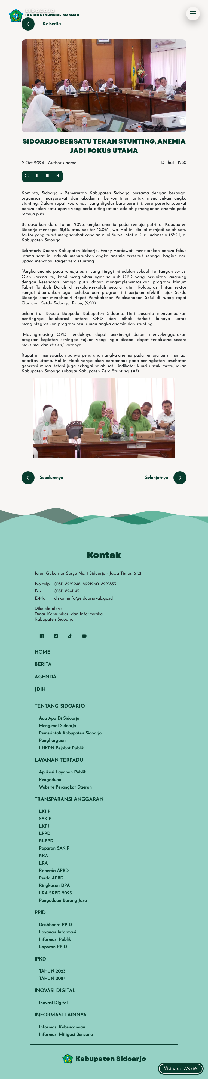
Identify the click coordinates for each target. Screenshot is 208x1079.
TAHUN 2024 (52, 979)
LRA (43, 863)
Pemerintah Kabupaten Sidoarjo (70, 733)
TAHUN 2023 (52, 971)
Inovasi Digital (53, 1003)
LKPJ (44, 826)
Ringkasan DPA (54, 886)
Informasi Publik (55, 940)
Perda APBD (51, 878)
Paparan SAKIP (54, 848)
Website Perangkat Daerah (65, 787)
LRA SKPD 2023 (55, 893)
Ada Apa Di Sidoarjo (59, 718)
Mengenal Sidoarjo (57, 726)
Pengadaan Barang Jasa (63, 901)
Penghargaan (52, 741)
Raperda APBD (54, 871)
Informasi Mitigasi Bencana (66, 1035)
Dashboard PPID (55, 925)
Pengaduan (50, 780)
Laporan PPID (53, 947)
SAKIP (45, 819)
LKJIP (44, 812)
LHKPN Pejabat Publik (61, 748)
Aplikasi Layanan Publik (62, 772)
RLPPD (46, 841)
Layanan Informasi (57, 932)
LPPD (44, 834)
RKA (43, 856)
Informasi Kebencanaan (62, 1027)
